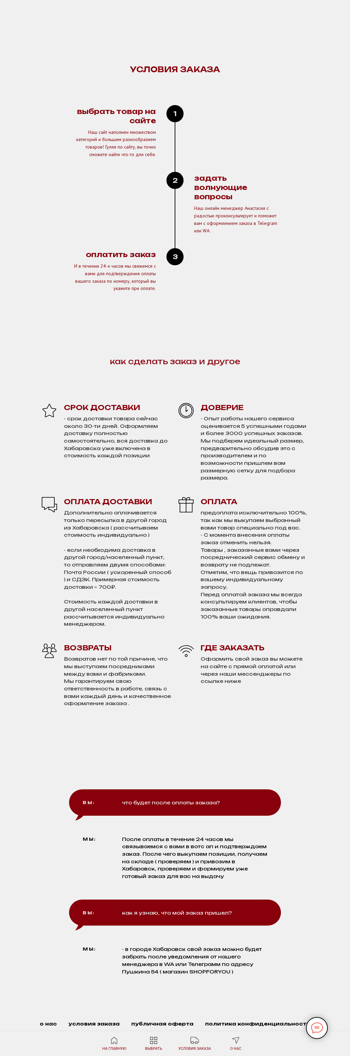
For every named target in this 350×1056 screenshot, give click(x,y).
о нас (48, 1024)
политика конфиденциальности (257, 1024)
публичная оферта (162, 1024)
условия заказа (94, 1024)
